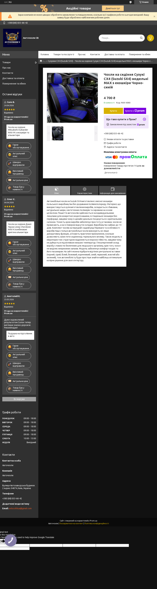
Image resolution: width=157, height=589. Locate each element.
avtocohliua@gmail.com (20, 508)
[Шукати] (141, 38)
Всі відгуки (19, 399)
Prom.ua (93, 521)
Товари (6, 62)
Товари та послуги (62, 54)
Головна (45, 54)
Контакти (95, 54)
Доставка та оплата (114, 54)
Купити (113, 111)
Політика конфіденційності (96, 523)
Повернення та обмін (139, 54)
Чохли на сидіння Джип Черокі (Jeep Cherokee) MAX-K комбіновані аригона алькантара (19, 228)
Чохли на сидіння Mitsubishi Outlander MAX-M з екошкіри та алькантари (18, 131)
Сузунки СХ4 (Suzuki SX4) (60, 61)
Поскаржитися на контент (71, 523)
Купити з (135, 110)
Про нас (82, 54)
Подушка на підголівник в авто (20, 334)
